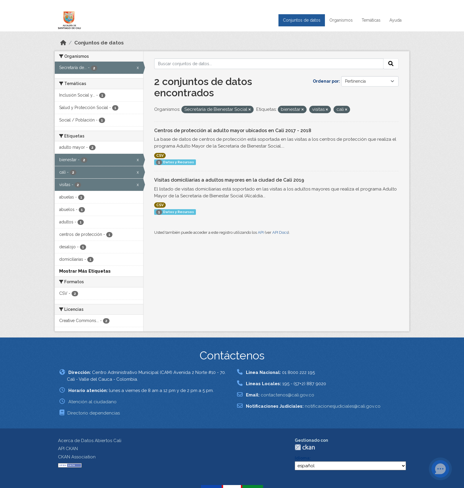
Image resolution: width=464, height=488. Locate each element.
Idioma (302, 458)
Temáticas (371, 20)
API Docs (280, 232)
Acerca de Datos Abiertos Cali (89, 440)
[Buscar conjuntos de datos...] (269, 63)
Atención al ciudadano (92, 401)
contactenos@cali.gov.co (287, 395)
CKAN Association (77, 457)
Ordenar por (326, 81)
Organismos (341, 20)
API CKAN (68, 448)
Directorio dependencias (93, 413)
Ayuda (395, 20)
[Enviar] (391, 63)
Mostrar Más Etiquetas (85, 271)
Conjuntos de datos (301, 20)
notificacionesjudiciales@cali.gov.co (343, 406)
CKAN (305, 447)
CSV (160, 155)
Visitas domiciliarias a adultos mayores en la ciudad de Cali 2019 (229, 180)
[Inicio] (63, 43)
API (261, 232)
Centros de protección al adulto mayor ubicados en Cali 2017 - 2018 (232, 130)
